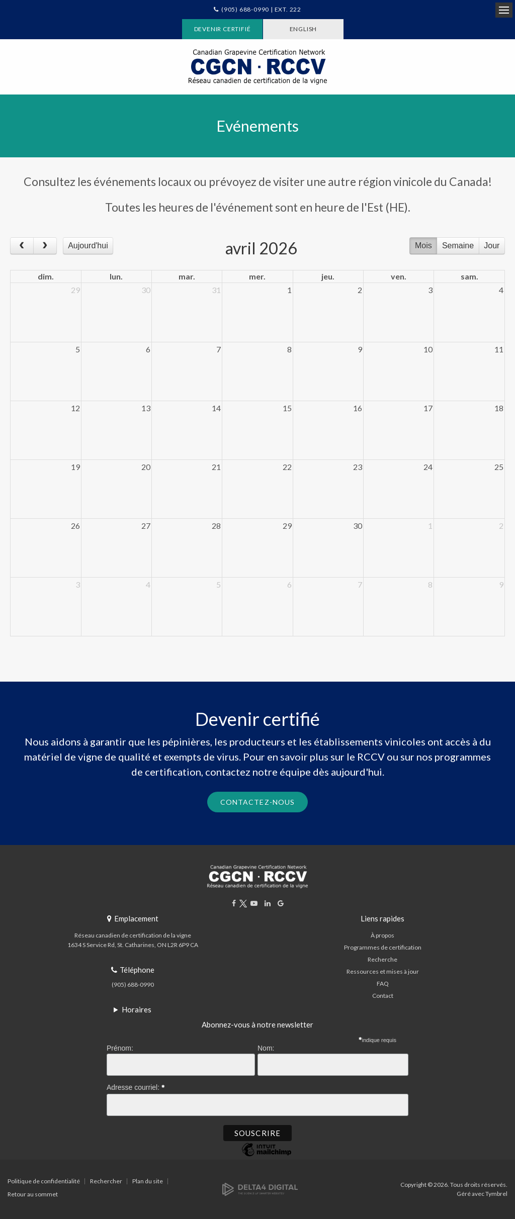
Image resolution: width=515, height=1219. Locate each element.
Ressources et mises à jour (383, 971)
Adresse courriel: (136, 1085)
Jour (491, 245)
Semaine (458, 245)
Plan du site (147, 1181)
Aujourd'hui (88, 245)
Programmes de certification (382, 947)
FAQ (383, 983)
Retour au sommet (33, 1194)
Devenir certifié (222, 29)
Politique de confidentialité (44, 1181)
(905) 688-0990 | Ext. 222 (261, 9)
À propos (382, 935)
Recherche (382, 959)
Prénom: (120, 1048)
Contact (382, 995)
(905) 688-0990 (133, 984)
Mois (423, 245)
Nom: (266, 1048)
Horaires (136, 1009)
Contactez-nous (257, 802)
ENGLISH (303, 29)
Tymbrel (496, 1193)
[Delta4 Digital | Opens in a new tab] (260, 1188)
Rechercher (106, 1181)
